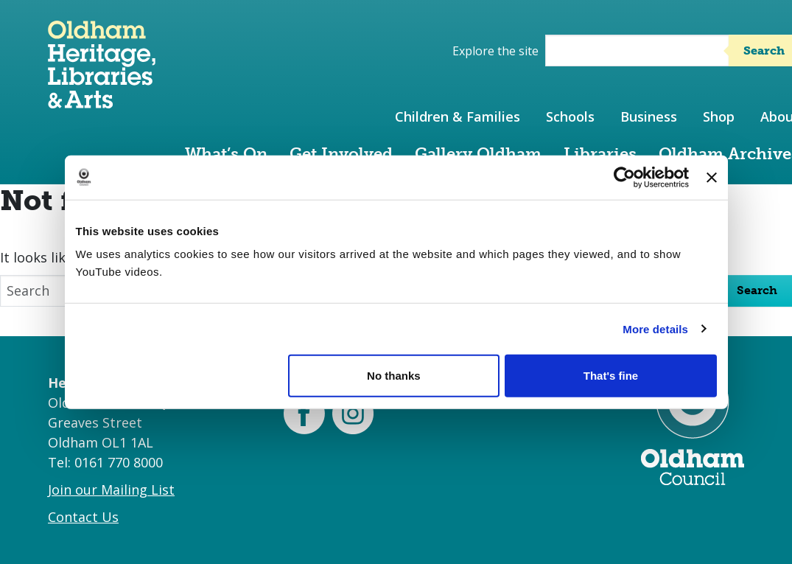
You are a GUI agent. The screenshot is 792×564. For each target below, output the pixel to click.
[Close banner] (712, 177)
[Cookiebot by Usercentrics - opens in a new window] (624, 177)
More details (655, 328)
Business (648, 116)
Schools (570, 116)
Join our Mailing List (111, 489)
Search (757, 290)
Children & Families (457, 116)
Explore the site (495, 51)
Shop (719, 116)
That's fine (611, 375)
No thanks (394, 375)
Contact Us (83, 517)
